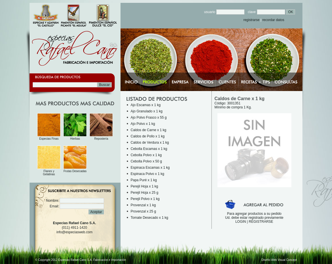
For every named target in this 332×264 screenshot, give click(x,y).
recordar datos (273, 20)
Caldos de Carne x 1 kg (148, 130)
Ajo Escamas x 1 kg (146, 105)
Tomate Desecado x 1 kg (149, 218)
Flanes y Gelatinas (49, 173)
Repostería (101, 138)
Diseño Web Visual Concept (279, 259)
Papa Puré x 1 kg (144, 180)
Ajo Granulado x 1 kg (147, 111)
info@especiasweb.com (75, 232)
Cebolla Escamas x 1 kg (149, 149)
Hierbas (75, 138)
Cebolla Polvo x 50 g (146, 161)
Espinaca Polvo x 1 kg (147, 174)
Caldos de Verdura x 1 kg (150, 143)
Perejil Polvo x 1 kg (145, 199)
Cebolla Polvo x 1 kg (146, 155)
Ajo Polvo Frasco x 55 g (149, 117)
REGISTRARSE (261, 222)
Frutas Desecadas (74, 171)
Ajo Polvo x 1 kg (143, 124)
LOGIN (240, 222)
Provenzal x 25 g (143, 211)
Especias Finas (49, 138)
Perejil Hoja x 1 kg (144, 186)
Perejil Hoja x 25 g (144, 193)
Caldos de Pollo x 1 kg (148, 136)
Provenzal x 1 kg (143, 205)
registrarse (251, 20)
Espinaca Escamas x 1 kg (150, 168)
